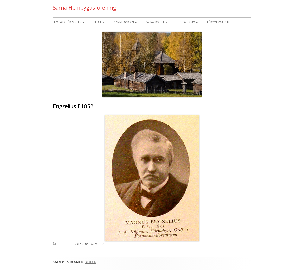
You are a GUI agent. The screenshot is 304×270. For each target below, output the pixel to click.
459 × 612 (100, 244)
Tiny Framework (74, 261)
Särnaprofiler (155, 22)
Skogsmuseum (186, 22)
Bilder (98, 22)
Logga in (91, 261)
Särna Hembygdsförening (84, 7)
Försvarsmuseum (218, 22)
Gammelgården (124, 22)
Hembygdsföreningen (67, 22)
